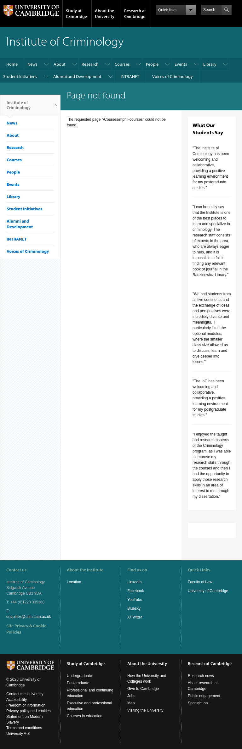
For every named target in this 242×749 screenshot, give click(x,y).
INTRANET (130, 76)
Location (74, 582)
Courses (122, 64)
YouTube (134, 599)
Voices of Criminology (172, 76)
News (32, 64)
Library (209, 64)
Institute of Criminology (19, 107)
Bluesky (134, 608)
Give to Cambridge (143, 688)
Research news (201, 676)
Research (90, 64)
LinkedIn (134, 582)
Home (12, 64)
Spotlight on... (199, 703)
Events (181, 64)
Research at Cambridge (135, 13)
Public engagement (204, 696)
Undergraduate (79, 676)
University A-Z (18, 733)
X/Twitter (134, 617)
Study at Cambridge (76, 13)
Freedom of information (25, 705)
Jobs (131, 696)
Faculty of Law (200, 582)
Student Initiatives (20, 76)
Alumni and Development (77, 76)
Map (131, 703)
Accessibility (16, 699)
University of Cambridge (208, 591)
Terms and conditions (24, 728)
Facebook (135, 591)
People (152, 64)
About (60, 64)
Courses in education (84, 716)
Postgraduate (78, 683)
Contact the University (24, 694)
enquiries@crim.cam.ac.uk (28, 616)
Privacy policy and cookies (28, 711)
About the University (104, 13)
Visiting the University (145, 710)
